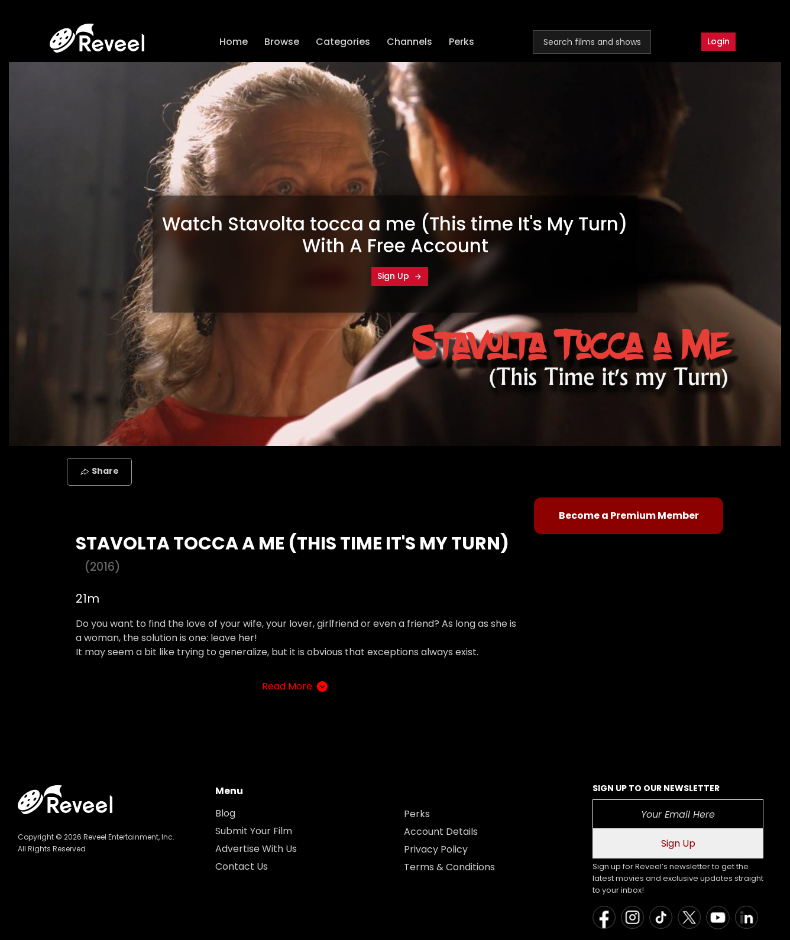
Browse (281, 41)
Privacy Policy (436, 849)
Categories (343, 41)
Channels (409, 41)
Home (233, 41)
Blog (225, 813)
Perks (461, 41)
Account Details (441, 831)
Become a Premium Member (629, 515)
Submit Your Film (253, 831)
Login (718, 41)
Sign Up (399, 276)
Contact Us (241, 866)
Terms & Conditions (449, 867)
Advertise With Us (256, 849)
